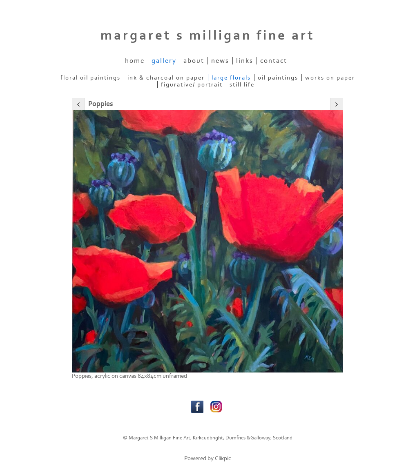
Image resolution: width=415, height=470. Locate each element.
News (220, 60)
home (135, 60)
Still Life (242, 84)
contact (273, 60)
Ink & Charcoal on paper (166, 77)
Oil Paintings (278, 77)
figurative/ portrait (192, 84)
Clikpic (223, 458)
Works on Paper (330, 77)
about (193, 60)
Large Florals (231, 77)
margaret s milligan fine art (207, 35)
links (244, 60)
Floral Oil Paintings (90, 77)
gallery (164, 60)
